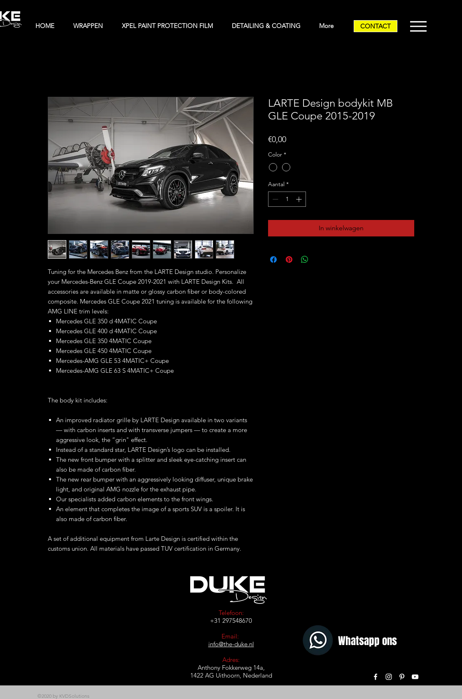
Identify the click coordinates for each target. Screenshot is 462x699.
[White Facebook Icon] (375, 677)
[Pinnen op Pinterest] (289, 259)
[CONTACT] (375, 26)
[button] (91, 26)
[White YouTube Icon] (415, 677)
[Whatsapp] (319, 641)
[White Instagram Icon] (389, 677)
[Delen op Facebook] (273, 259)
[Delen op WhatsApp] (305, 259)
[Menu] (418, 26)
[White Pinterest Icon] (402, 677)
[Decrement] (274, 199)
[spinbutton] (287, 199)
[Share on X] (320, 259)
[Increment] (299, 199)
